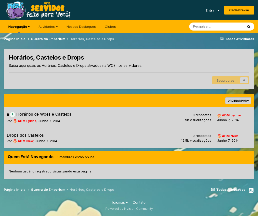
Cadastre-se (239, 10)
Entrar (212, 10)
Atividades (48, 27)
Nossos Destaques (81, 27)
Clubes (110, 27)
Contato (139, 202)
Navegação (19, 29)
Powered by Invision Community (129, 208)
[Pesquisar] (216, 27)
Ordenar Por (238, 100)
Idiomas (120, 202)
